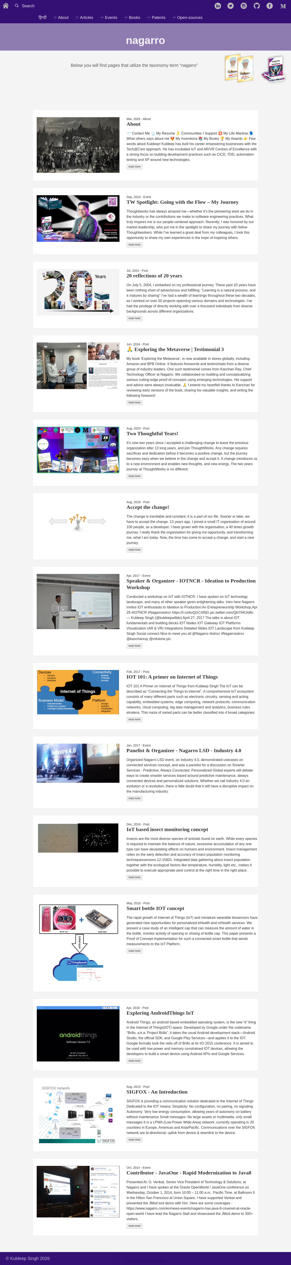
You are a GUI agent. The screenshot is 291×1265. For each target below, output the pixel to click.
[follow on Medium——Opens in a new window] (284, 6)
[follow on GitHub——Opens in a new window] (258, 6)
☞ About (61, 17)
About (134, 124)
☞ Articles (84, 17)
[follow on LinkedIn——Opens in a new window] (219, 6)
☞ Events (108, 17)
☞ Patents (156, 17)
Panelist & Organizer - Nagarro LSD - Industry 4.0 (184, 750)
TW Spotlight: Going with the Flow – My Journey (183, 202)
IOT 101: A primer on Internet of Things (172, 677)
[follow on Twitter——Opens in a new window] (232, 6)
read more (134, 166)
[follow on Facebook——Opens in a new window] (271, 6)
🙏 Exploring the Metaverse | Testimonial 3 (175, 349)
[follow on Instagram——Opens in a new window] (245, 6)
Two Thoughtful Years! (152, 433)
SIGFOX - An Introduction (157, 1092)
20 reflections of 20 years (154, 275)
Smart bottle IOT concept (155, 908)
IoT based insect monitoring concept (167, 829)
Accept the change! (148, 507)
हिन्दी (43, 17)
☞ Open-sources (188, 17)
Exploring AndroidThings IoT (160, 1013)
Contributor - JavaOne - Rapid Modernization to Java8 (189, 1173)
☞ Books (132, 17)
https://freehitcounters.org (145, 1261)
